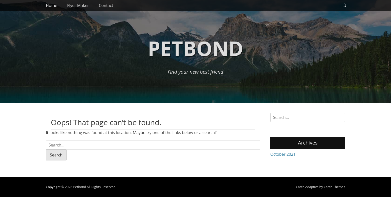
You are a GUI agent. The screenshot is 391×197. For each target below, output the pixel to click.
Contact (106, 5)
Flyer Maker (78, 5)
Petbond (195, 48)
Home (51, 5)
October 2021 (283, 154)
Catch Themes (334, 187)
